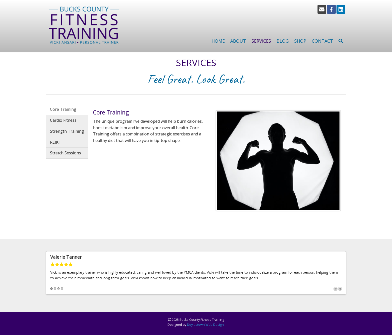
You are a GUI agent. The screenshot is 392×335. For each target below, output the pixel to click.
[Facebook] (331, 9)
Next (340, 289)
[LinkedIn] (340, 9)
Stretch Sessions (65, 153)
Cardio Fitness (63, 120)
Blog (282, 41)
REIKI (55, 142)
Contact (322, 41)
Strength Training (67, 131)
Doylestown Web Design (205, 324)
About (238, 41)
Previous (336, 289)
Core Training (63, 109)
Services (261, 41)
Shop (300, 41)
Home (218, 41)
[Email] (322, 9)
